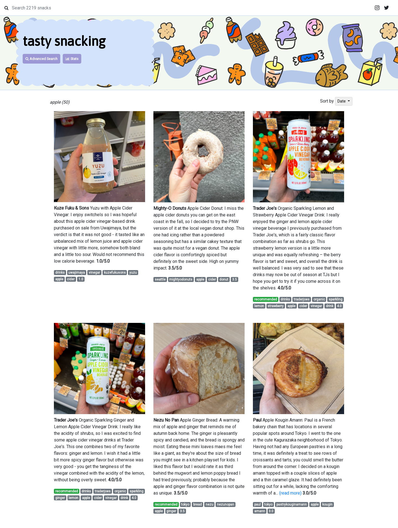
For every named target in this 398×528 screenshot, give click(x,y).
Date (342, 101)
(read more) (290, 493)
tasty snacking (64, 41)
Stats (72, 59)
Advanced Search (41, 59)
